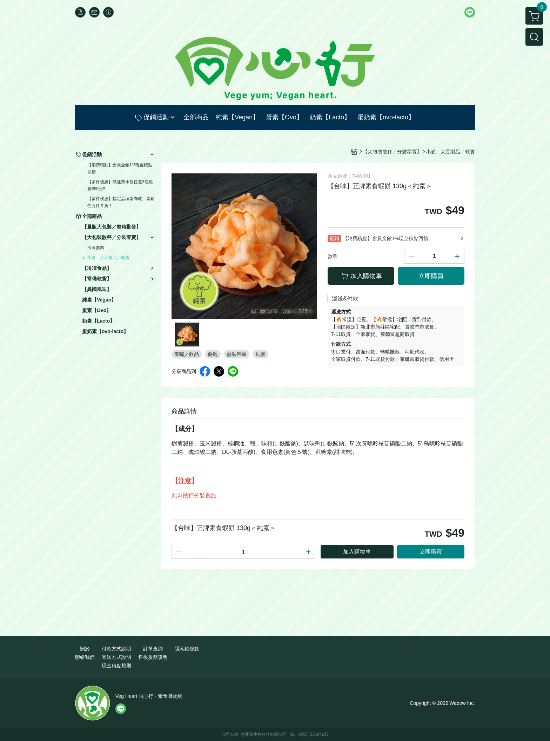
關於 (85, 648)
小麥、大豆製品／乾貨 (108, 257)
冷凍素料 (95, 247)
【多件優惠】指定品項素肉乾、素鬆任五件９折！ (121, 202)
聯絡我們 (85, 657)
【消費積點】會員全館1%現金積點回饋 (119, 168)
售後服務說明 (153, 657)
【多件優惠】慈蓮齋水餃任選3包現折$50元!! (120, 185)
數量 (332, 256)
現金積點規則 (116, 665)
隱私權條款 (187, 648)
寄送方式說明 (116, 657)
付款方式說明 (116, 648)
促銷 (334, 238)
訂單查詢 (153, 648)
